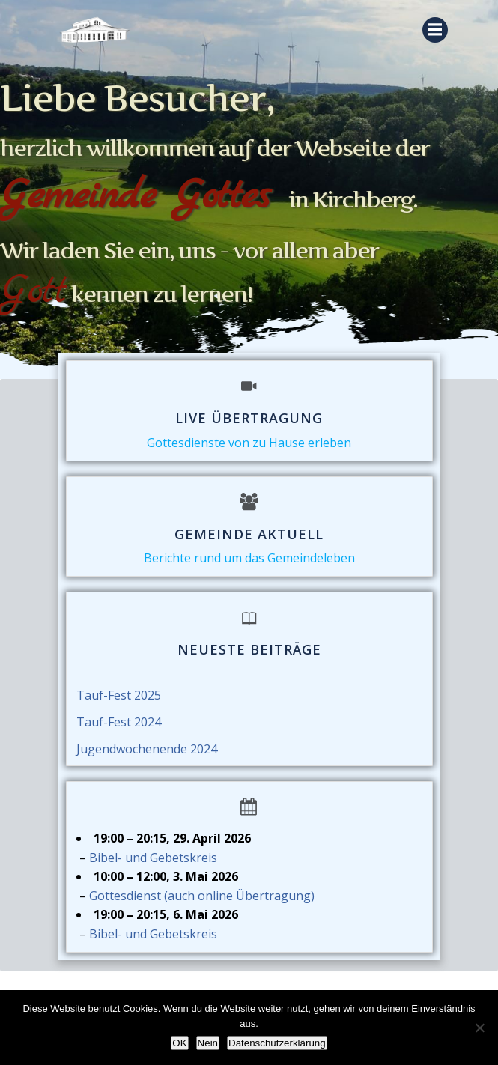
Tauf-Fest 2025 (118, 695)
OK (179, 1043)
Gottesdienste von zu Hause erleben (249, 442)
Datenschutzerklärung (277, 1043)
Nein (208, 1043)
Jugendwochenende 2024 (146, 749)
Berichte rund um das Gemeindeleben (249, 558)
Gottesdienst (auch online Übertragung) (202, 896)
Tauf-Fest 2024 (118, 722)
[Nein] (479, 1027)
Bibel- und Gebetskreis (153, 857)
